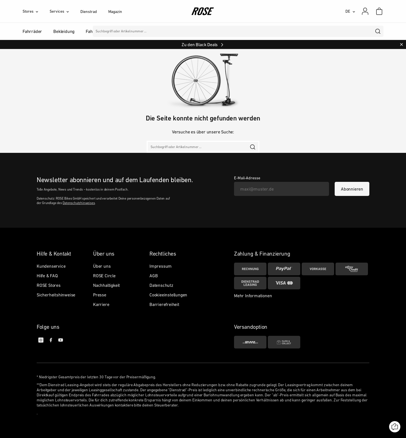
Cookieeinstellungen (168, 294)
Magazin (115, 11)
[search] (378, 31)
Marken (189, 31)
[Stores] (36, 11)
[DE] (350, 11)
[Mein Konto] (365, 11)
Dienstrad (88, 11)
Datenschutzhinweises (79, 203)
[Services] (65, 11)
